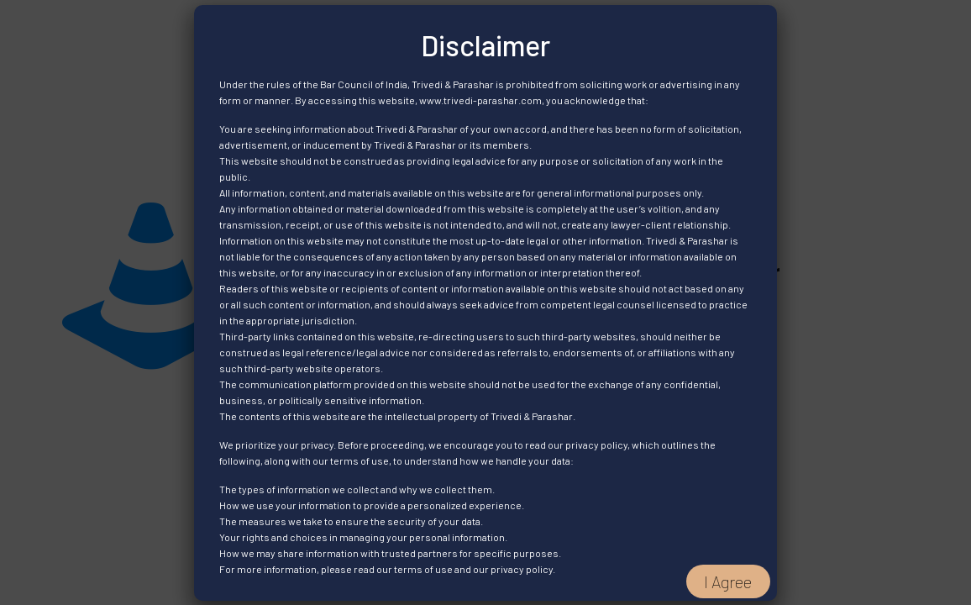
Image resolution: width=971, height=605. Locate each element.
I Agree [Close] (728, 581)
